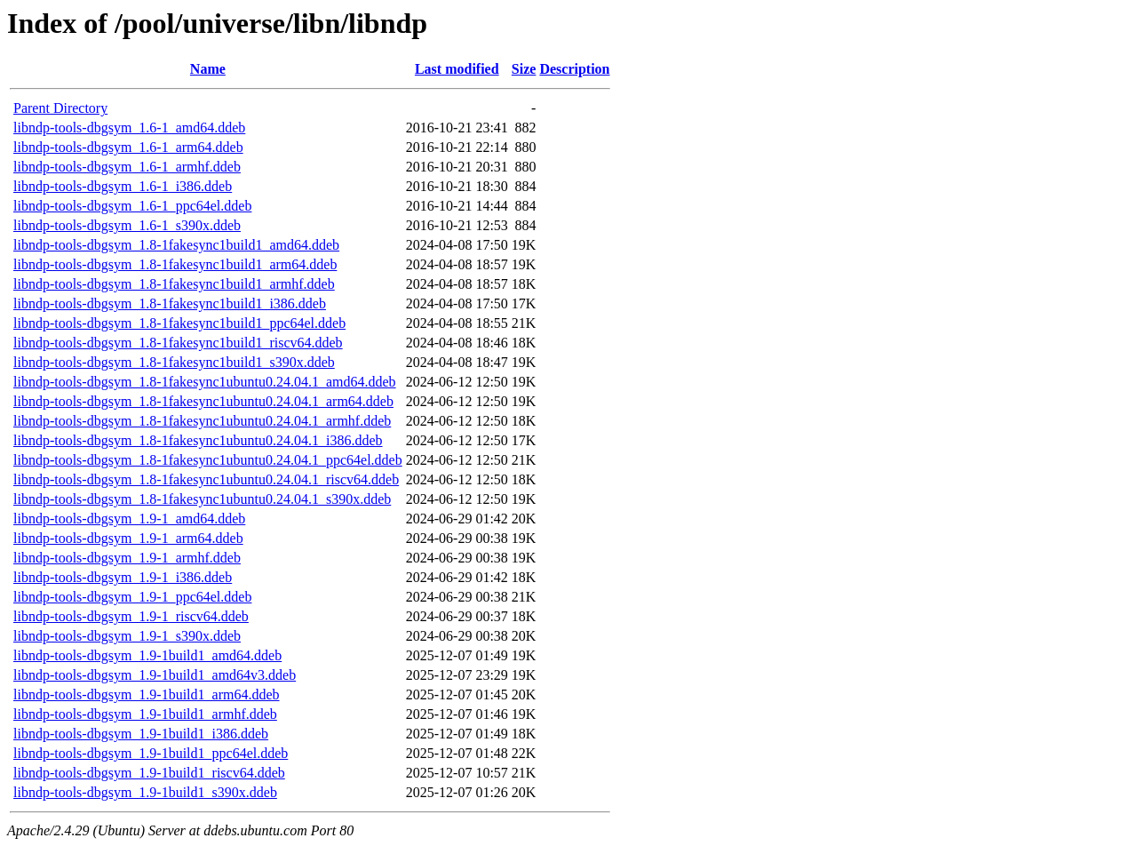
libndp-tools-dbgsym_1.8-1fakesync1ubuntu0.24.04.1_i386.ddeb (198, 440)
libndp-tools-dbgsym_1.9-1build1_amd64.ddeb (147, 655)
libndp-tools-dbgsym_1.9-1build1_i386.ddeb (140, 733)
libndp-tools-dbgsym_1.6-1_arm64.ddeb (128, 147)
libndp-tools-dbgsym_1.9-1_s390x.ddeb (127, 635)
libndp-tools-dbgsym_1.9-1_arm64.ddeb (128, 538)
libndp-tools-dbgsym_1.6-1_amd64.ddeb (129, 127)
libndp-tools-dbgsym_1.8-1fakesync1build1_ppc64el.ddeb (179, 323)
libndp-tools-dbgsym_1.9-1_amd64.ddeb (129, 518)
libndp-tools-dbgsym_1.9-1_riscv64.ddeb (131, 616)
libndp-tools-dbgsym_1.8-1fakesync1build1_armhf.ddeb (174, 283)
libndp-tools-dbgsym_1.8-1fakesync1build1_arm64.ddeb (175, 264)
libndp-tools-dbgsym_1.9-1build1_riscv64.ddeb (149, 772)
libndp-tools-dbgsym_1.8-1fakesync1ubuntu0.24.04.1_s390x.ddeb (202, 499)
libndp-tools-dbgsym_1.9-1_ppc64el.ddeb (132, 596)
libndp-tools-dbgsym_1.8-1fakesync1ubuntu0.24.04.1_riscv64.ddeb (206, 479)
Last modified (457, 68)
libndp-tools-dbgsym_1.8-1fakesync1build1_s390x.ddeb (174, 362)
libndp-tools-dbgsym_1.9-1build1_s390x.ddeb (145, 792)
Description (574, 68)
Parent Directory (60, 108)
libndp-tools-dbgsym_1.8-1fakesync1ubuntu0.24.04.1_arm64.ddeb (203, 401)
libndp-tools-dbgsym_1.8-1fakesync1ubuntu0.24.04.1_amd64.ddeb (204, 381)
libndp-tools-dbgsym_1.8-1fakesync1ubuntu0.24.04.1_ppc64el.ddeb (207, 459)
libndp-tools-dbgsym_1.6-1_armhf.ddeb (127, 166)
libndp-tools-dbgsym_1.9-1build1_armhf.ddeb (145, 714)
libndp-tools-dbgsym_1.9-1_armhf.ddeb (127, 557)
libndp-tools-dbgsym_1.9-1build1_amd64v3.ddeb (154, 674)
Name (208, 68)
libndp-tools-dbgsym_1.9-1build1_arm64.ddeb (146, 694)
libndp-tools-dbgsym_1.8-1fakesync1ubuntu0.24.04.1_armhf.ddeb (202, 420)
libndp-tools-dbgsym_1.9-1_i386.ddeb (122, 577)
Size (524, 68)
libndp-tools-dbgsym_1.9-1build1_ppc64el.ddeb (150, 753)
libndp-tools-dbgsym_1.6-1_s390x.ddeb (127, 225)
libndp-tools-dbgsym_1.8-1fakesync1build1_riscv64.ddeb (178, 342)
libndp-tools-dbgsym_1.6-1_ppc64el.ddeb (132, 205)
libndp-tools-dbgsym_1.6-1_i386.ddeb (122, 186)
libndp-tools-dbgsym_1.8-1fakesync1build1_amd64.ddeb (176, 244)
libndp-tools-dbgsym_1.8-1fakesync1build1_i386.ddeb (169, 303)
